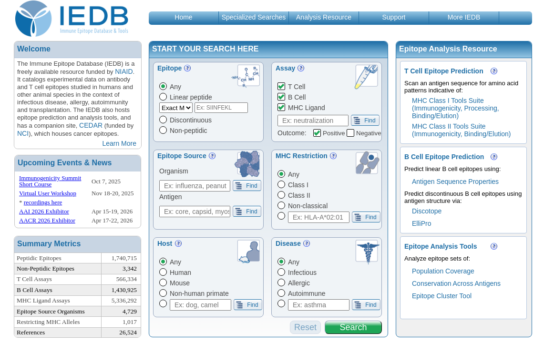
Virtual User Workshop (47, 193)
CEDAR (91, 125)
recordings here (43, 202)
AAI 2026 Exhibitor (44, 211)
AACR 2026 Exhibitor (47, 220)
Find (364, 120)
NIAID (124, 71)
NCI (23, 133)
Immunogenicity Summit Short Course (50, 181)
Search (353, 327)
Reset (305, 327)
